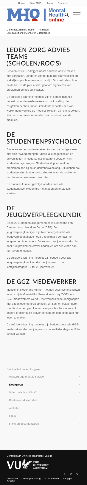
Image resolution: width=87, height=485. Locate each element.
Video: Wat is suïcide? (23, 392)
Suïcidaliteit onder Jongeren (21, 33)
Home (21, 3)
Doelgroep (16, 384)
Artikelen (14, 408)
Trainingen (43, 29)
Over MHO (36, 3)
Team (50, 3)
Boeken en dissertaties (23, 400)
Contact (62, 3)
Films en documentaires (24, 423)
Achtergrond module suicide (26, 376)
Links (12, 416)
